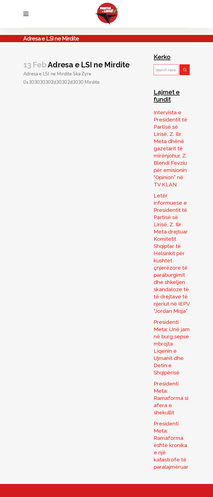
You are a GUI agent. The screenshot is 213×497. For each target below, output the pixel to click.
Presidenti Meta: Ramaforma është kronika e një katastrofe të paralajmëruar (171, 445)
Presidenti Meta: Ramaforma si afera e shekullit (171, 398)
